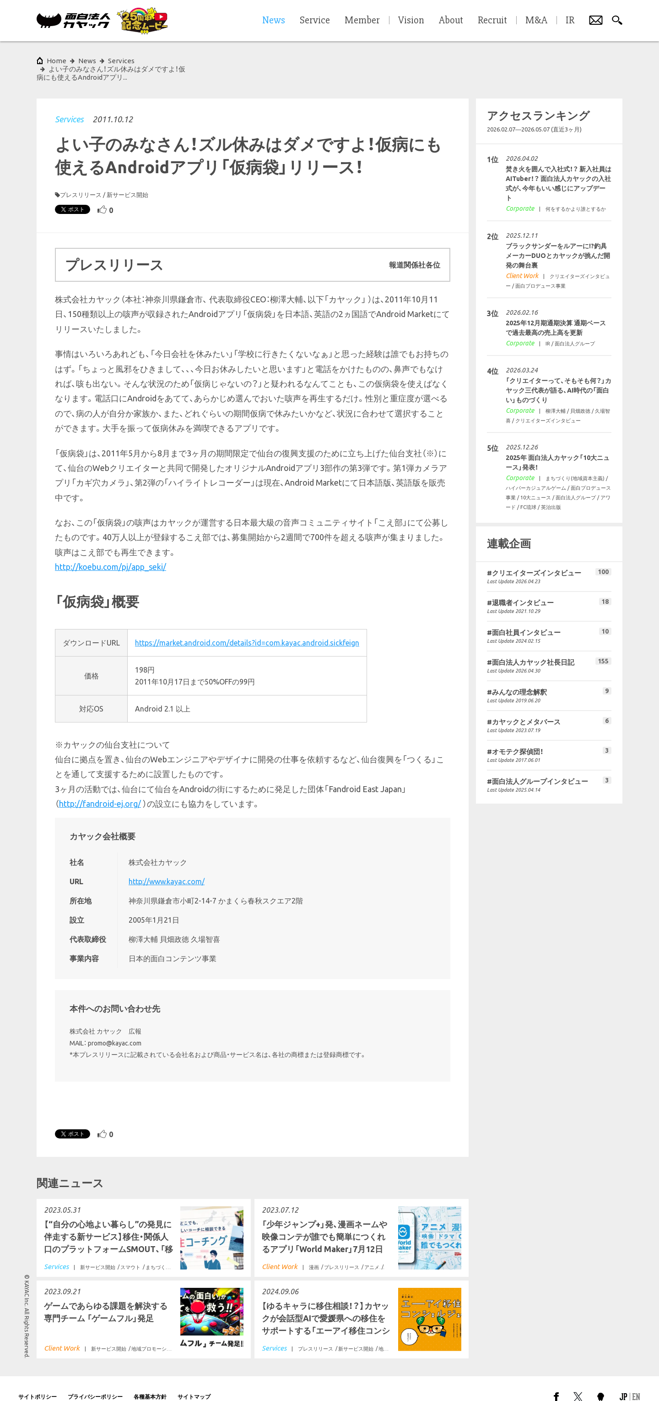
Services (69, 102)
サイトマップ (194, 1380)
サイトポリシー (37, 1380)
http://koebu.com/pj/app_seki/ (110, 550)
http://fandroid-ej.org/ (100, 787)
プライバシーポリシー (95, 1380)
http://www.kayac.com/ (167, 865)
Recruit (492, 20)
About (451, 20)
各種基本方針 (150, 1380)
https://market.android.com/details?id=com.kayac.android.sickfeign (247, 626)
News (87, 61)
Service (315, 20)
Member (362, 20)
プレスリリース (81, 178)
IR (570, 20)
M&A (536, 20)
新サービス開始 (127, 178)
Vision (411, 20)
